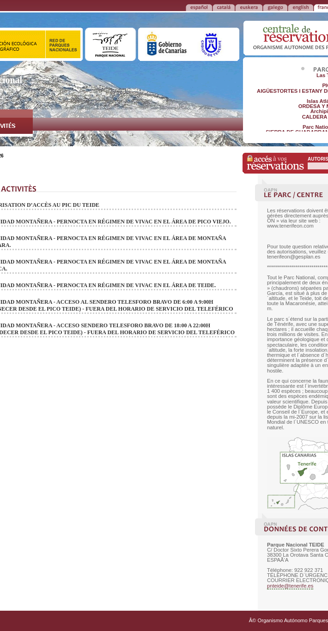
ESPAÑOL (199, 7)
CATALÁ (224, 7)
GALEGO (275, 7)
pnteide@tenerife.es (290, 586)
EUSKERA (248, 7)
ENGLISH (300, 7)
